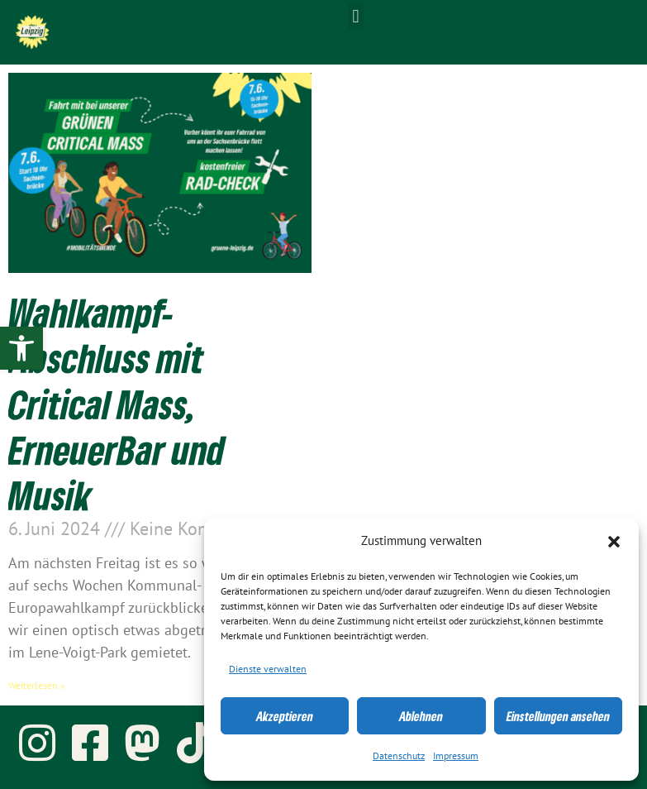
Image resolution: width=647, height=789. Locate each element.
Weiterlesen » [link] (36, 685)
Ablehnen (421, 716)
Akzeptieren (284, 716)
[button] (614, 541)
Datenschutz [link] (399, 756)
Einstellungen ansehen (558, 716)
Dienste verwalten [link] (268, 669)
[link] (21, 348)
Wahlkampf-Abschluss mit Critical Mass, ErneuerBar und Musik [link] (116, 403)
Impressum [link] (455, 756)
